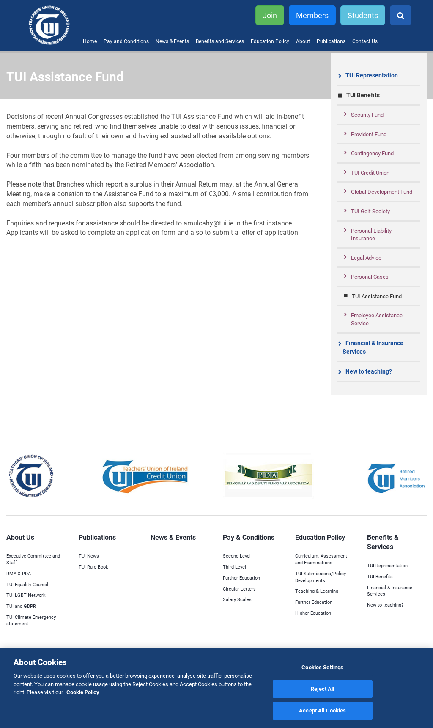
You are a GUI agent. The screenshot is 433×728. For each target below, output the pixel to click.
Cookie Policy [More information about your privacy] (82, 692)
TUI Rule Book (93, 566)
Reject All (322, 688)
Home (90, 41)
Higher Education (313, 613)
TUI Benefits (363, 95)
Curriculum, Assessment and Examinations (321, 559)
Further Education (241, 577)
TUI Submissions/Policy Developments (320, 576)
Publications (331, 41)
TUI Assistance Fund (377, 296)
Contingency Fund (372, 153)
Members (312, 15)
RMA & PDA (18, 573)
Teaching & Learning (316, 591)
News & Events (172, 41)
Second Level (237, 555)
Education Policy (270, 41)
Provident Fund (368, 134)
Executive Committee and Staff (33, 559)
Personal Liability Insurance (371, 234)
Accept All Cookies (322, 710)
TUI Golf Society (370, 211)
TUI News (89, 555)
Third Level (234, 566)
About (303, 41)
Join (270, 15)
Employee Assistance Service (377, 319)
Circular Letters (239, 588)
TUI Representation (371, 75)
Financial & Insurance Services (373, 347)
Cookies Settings (322, 667)
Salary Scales (237, 599)
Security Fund (367, 114)
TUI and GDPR (21, 606)
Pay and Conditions (126, 41)
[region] (216, 688)
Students (363, 15)
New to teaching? (368, 371)
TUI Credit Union (370, 172)
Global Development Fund (381, 191)
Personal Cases (370, 276)
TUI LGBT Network (26, 595)
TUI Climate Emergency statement (31, 620)
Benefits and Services (220, 41)
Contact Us (365, 41)
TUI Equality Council (27, 584)
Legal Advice (366, 257)
